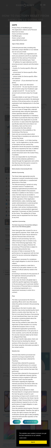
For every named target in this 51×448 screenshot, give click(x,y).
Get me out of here (31, 422)
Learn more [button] (22, 437)
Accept (16, 422)
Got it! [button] (33, 442)
